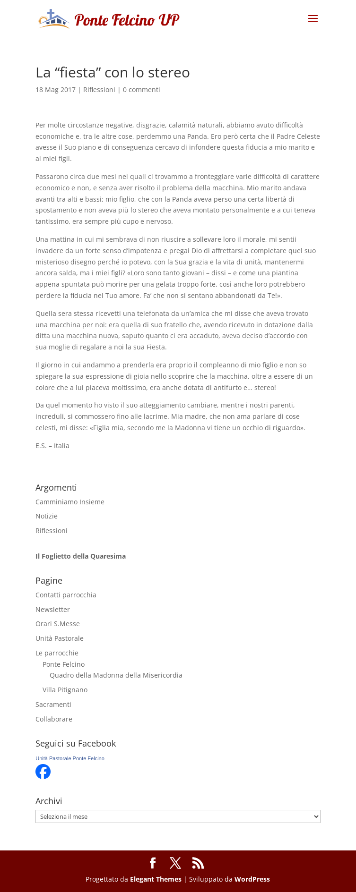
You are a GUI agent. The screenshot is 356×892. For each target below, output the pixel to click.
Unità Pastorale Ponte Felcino (69, 758)
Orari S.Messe (57, 623)
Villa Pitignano (65, 689)
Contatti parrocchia (65, 594)
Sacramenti (53, 704)
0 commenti (141, 89)
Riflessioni (99, 89)
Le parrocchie (56, 652)
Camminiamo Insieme (69, 501)
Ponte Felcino (64, 664)
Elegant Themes (156, 879)
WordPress (252, 879)
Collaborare (53, 718)
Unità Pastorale (59, 638)
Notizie (46, 515)
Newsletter (52, 609)
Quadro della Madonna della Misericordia (116, 675)
